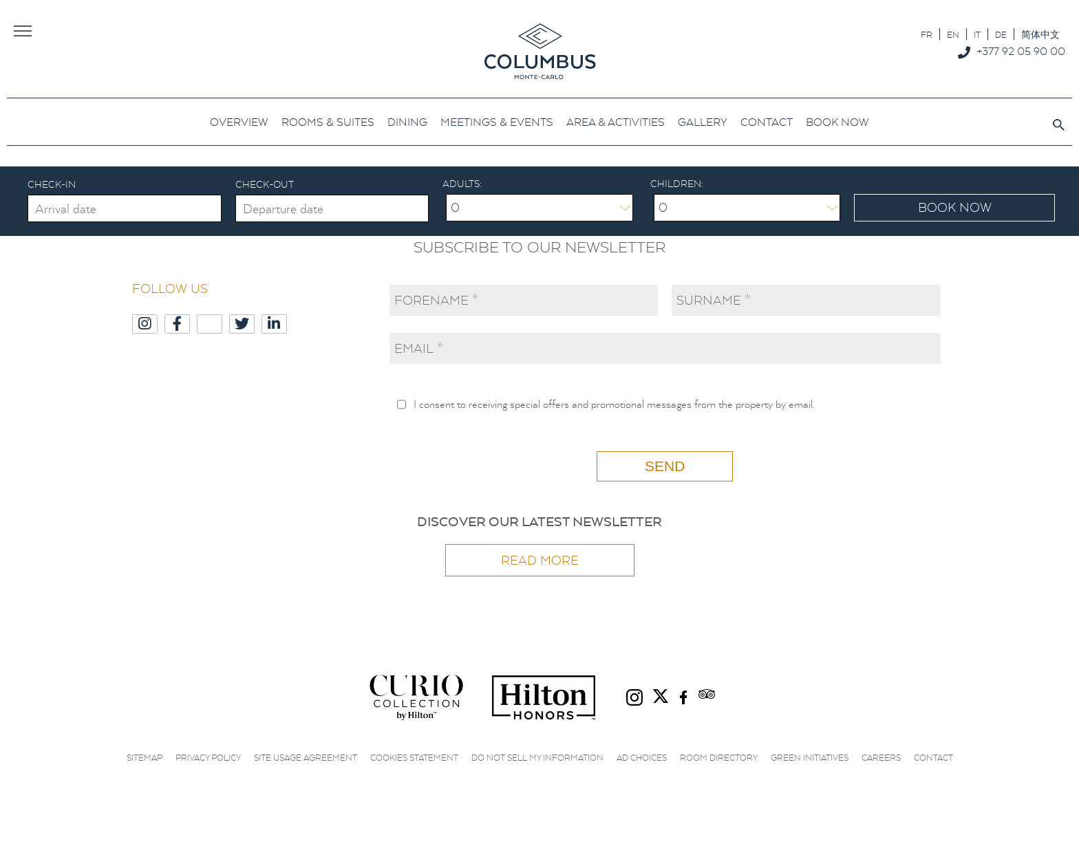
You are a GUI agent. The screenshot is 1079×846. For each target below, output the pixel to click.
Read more (540, 560)
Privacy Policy (208, 757)
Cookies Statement (414, 757)
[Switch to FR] (926, 34)
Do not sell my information (537, 757)
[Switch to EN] (953, 34)
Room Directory (719, 757)
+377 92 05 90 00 (1020, 50)
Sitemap (144, 757)
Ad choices (642, 757)
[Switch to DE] (1001, 34)
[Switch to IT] (977, 34)
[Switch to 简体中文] (1040, 34)
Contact (933, 757)
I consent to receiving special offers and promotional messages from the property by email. (614, 403)
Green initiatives (809, 757)
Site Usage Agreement (305, 757)
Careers (881, 757)
